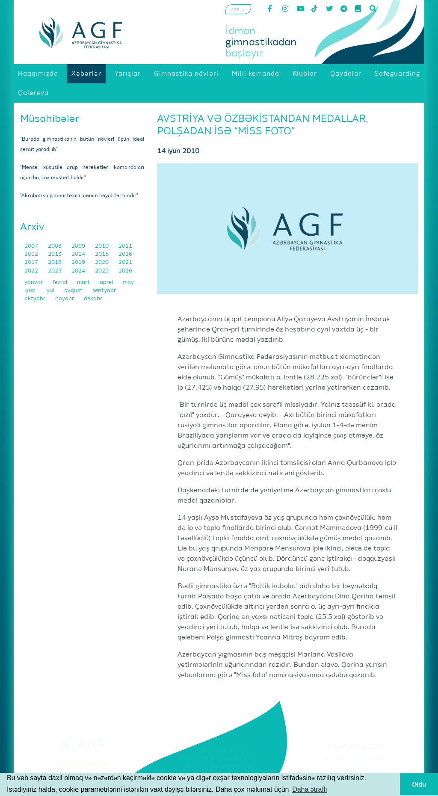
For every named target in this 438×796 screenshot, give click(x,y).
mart (84, 282)
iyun (30, 290)
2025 (102, 271)
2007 (31, 246)
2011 (125, 246)
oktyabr (35, 299)
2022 (31, 271)
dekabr (93, 299)
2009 (78, 246)
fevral (60, 282)
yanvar (34, 282)
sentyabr (104, 290)
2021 (125, 262)
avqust (74, 290)
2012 (31, 254)
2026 (125, 271)
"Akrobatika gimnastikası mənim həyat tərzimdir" (79, 195)
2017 (31, 262)
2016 (125, 254)
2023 (55, 271)
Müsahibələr (50, 119)
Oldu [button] (419, 784)
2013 (55, 254)
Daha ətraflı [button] (309, 789)
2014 (78, 254)
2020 (102, 262)
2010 (102, 246)
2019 (78, 262)
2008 (55, 246)
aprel (107, 282)
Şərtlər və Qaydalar (356, 758)
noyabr (65, 299)
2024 (78, 271)
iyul (50, 290)
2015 (102, 254)
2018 (55, 262)
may (128, 282)
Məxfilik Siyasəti (356, 768)
